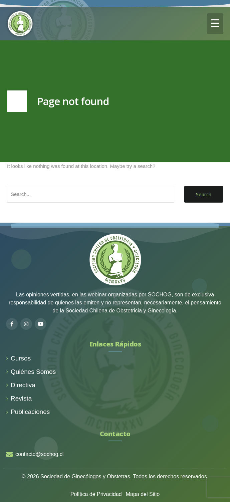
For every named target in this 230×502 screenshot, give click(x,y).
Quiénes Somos (31, 371)
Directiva (20, 385)
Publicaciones (28, 411)
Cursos (18, 358)
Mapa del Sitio (143, 494)
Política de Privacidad (96, 494)
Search (203, 194)
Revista (19, 398)
